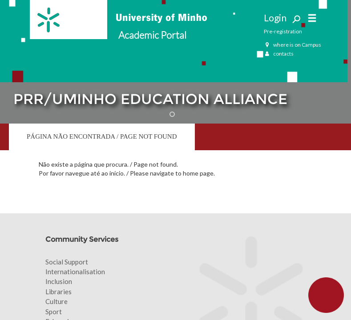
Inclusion (58, 281)
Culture (56, 301)
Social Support (66, 262)
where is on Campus (292, 44)
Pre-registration (283, 31)
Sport (53, 312)
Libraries (58, 292)
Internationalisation (75, 272)
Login (275, 17)
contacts (279, 53)
